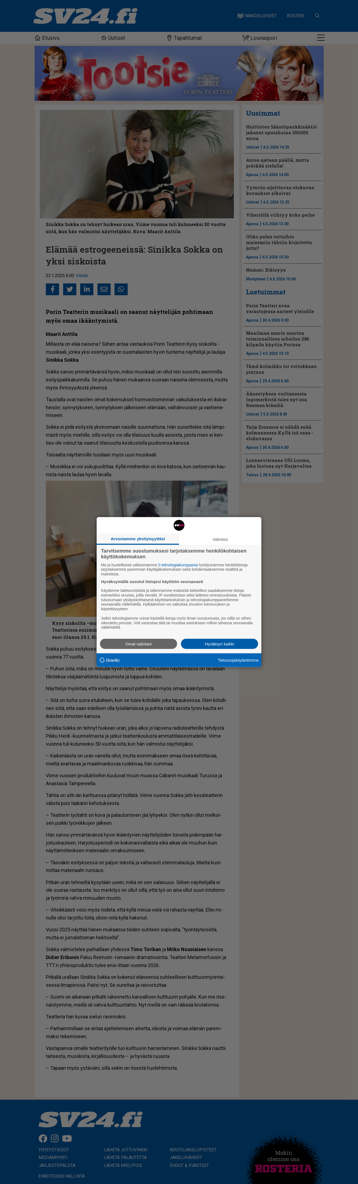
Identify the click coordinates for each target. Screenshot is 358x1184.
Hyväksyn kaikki (219, 644)
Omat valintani (138, 644)
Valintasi (220, 539)
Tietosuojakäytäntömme (238, 660)
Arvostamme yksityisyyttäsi (138, 538)
